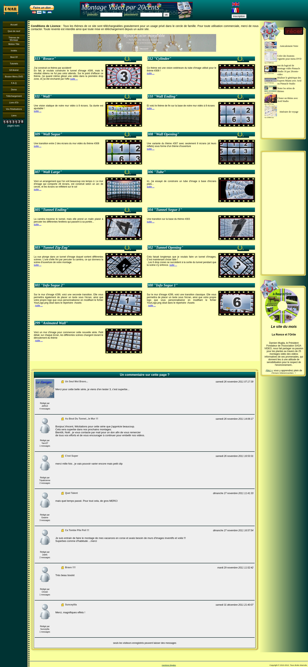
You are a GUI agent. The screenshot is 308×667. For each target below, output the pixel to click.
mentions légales (169, 665)
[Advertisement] (283, 213)
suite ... (74, 79)
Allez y (269, 370)
